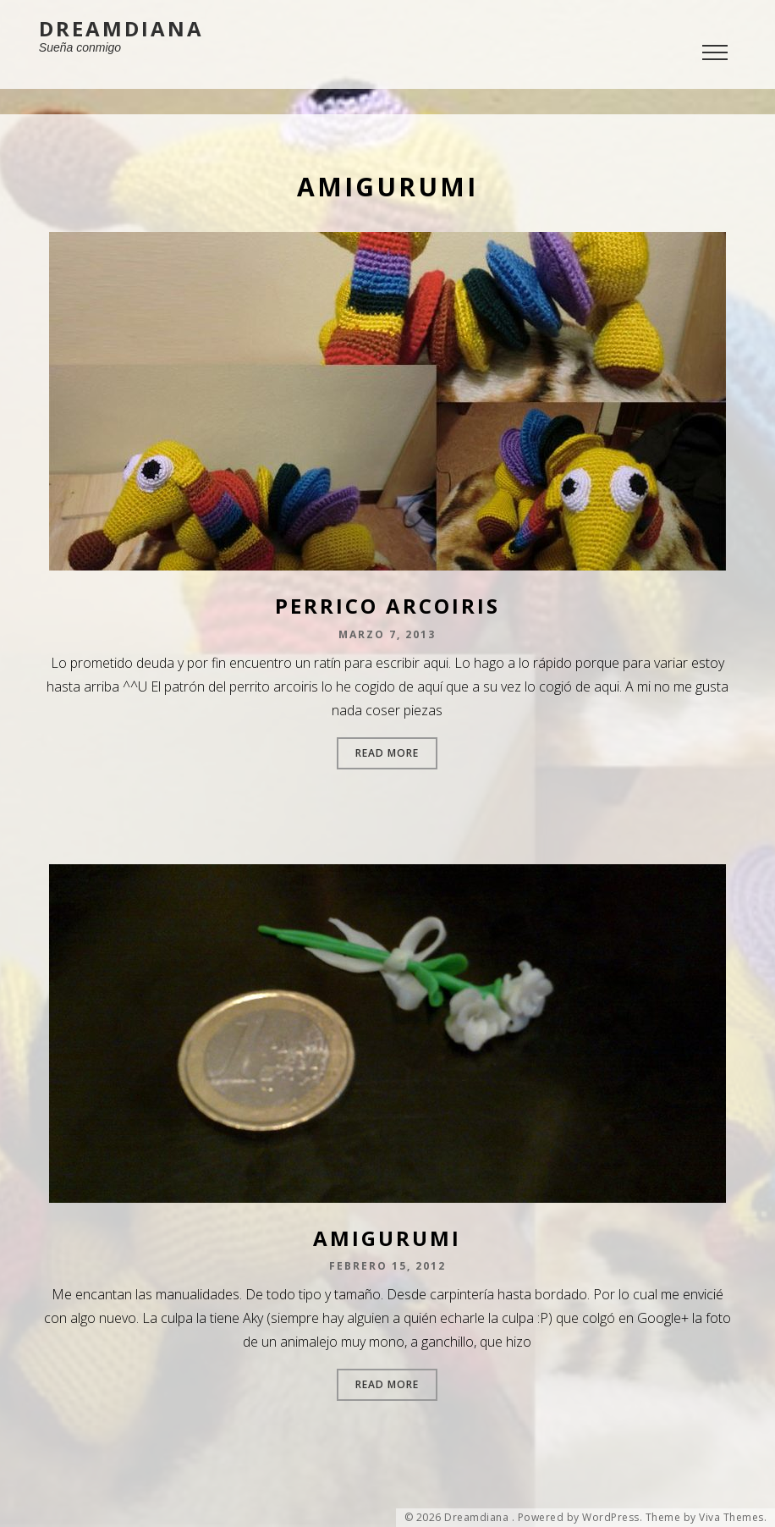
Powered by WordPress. (580, 1518)
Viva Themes (731, 1518)
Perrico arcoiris (387, 606)
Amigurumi (387, 1238)
